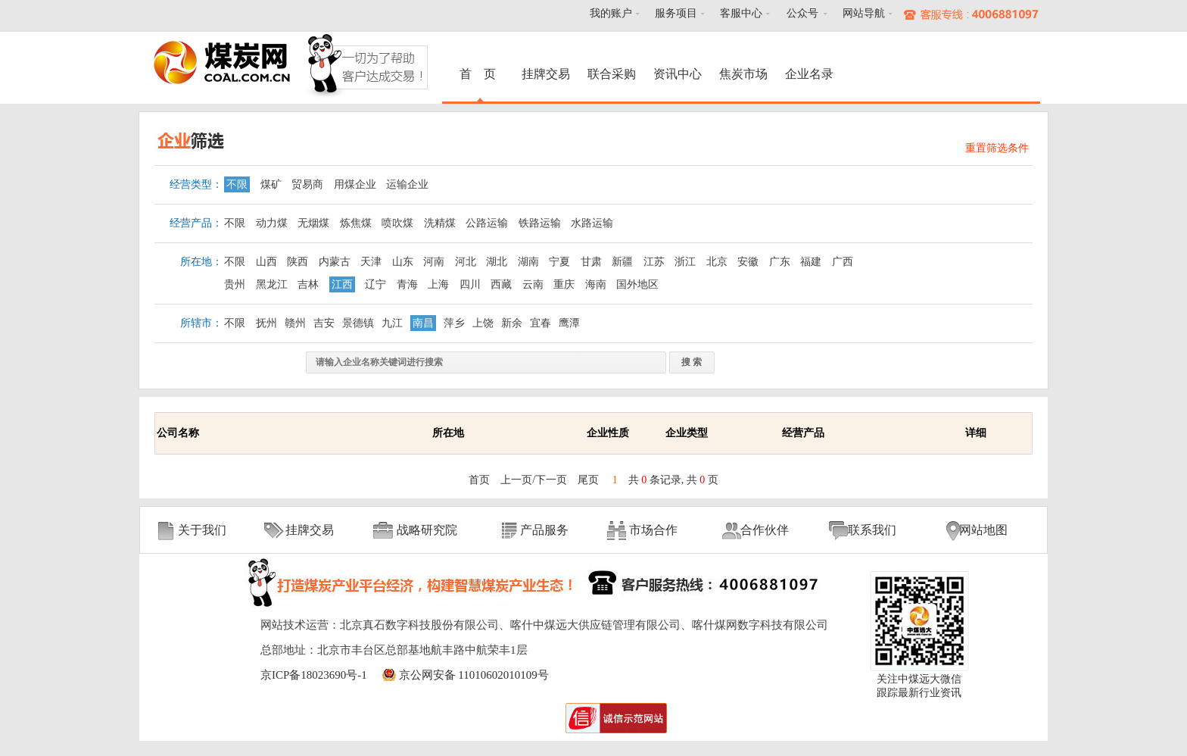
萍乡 (454, 323)
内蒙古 (334, 261)
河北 (465, 261)
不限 (237, 184)
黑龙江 (272, 284)
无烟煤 (313, 223)
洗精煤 (440, 223)
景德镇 (358, 323)
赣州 (295, 323)
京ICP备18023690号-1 (313, 675)
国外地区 (637, 284)
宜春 (540, 323)
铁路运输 (540, 223)
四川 (470, 284)
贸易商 (307, 184)
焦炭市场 (743, 73)
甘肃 (591, 261)
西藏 (501, 284)
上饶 (483, 323)
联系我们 (872, 529)
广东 (779, 261)
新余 (511, 323)
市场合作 (653, 529)
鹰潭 (569, 323)
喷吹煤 (397, 223)
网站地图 (983, 529)
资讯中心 (677, 73)
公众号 (802, 13)
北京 (716, 261)
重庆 (564, 284)
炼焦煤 (356, 223)
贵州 (234, 284)
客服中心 (741, 13)
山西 (266, 261)
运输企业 (407, 184)
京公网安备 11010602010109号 (474, 675)
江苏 (654, 261)
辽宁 (375, 284)
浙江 (685, 261)
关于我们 (202, 529)
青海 (407, 284)
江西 (342, 284)
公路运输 (487, 223)
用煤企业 (355, 184)
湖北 (496, 261)
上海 (438, 284)
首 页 (480, 73)
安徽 (748, 261)
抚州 (266, 323)
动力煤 (272, 223)
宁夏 (559, 261)
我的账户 (611, 13)
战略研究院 (427, 529)
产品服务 (544, 529)
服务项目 (676, 13)
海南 (595, 284)
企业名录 (809, 73)
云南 (533, 284)
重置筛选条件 (997, 148)
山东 (402, 261)
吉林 (308, 284)
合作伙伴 (764, 529)
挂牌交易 (546, 73)
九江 (392, 323)
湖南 (528, 261)
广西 (842, 261)
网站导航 (864, 13)
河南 (433, 261)
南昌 (423, 323)
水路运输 (592, 223)
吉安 (324, 323)
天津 (371, 261)
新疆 (622, 261)
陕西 (297, 261)
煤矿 (271, 184)
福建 (810, 261)
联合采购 (611, 73)
